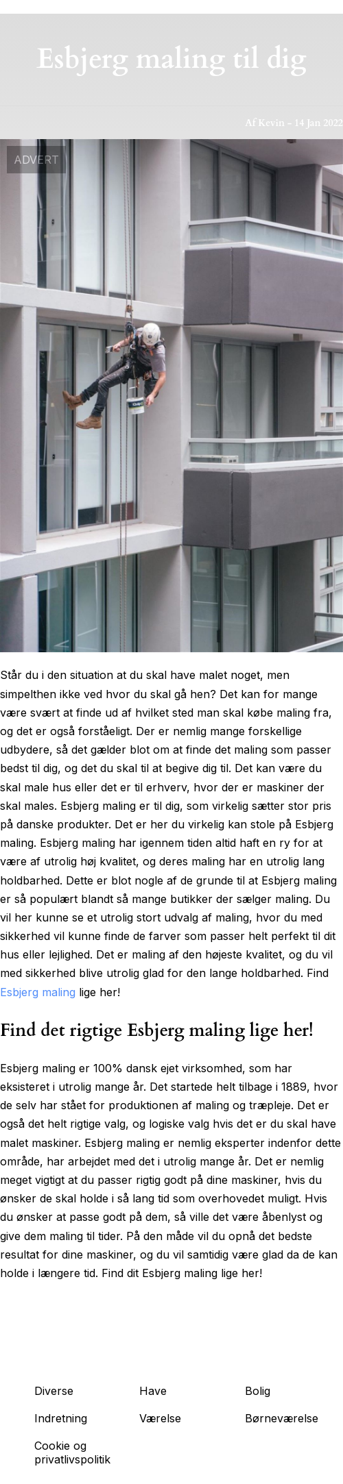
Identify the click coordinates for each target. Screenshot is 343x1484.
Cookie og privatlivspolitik (72, 1452)
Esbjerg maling (37, 992)
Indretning (60, 1418)
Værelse (160, 1418)
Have (153, 1391)
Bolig (257, 1391)
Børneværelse (281, 1418)
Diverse (53, 1391)
